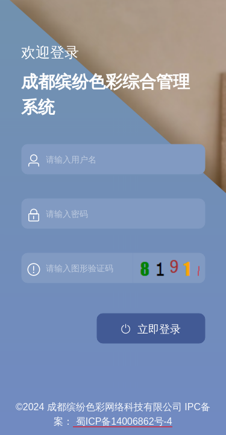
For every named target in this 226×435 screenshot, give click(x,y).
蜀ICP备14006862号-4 (122, 421)
